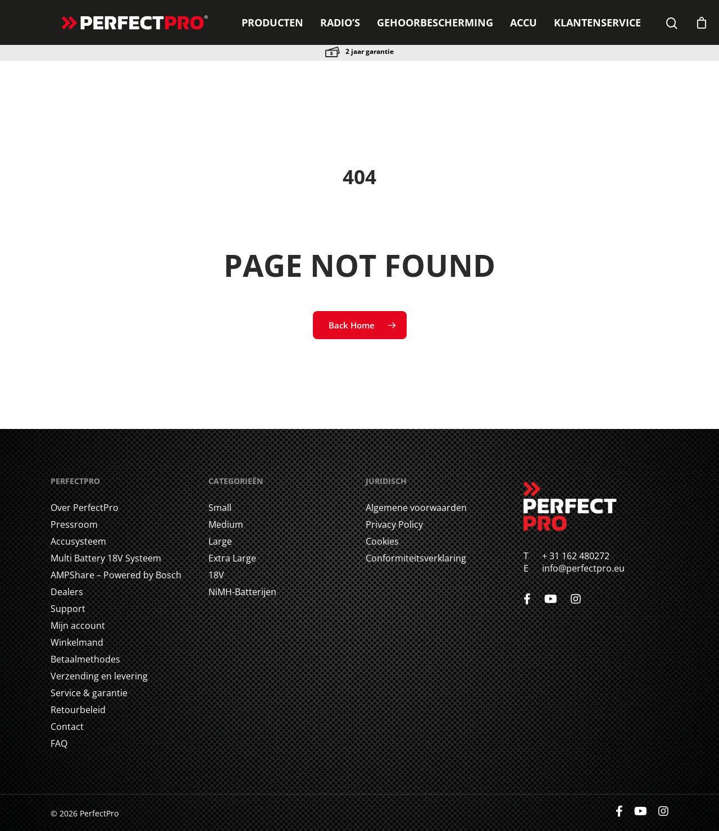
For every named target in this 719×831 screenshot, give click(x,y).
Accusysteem (78, 541)
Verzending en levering (99, 676)
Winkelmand (77, 642)
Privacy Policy (394, 524)
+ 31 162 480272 (569, 556)
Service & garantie (89, 693)
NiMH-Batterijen (242, 592)
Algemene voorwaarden (416, 507)
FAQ (59, 743)
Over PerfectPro (85, 507)
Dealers (67, 592)
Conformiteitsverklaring (416, 558)
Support (68, 608)
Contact (67, 726)
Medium (225, 524)
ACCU (523, 22)
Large (220, 541)
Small (219, 507)
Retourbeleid (78, 710)
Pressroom (74, 524)
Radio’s (340, 22)
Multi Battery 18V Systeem (106, 558)
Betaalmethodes (85, 659)
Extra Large (232, 558)
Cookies (382, 541)
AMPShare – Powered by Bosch (116, 575)
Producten (272, 22)
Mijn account (78, 625)
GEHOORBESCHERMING (435, 22)
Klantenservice (597, 22)
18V (216, 575)
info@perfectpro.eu (582, 568)
